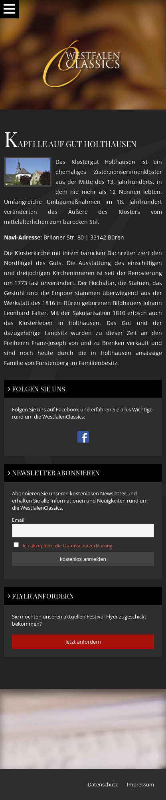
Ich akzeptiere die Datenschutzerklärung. (68, 545)
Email (18, 520)
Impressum (140, 784)
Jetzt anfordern (83, 641)
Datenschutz (103, 784)
